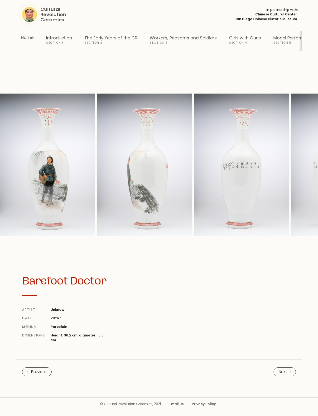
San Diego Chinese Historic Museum (266, 19)
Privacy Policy (204, 404)
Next (285, 371)
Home (27, 37)
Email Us (176, 404)
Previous (36, 371)
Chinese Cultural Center (276, 14)
